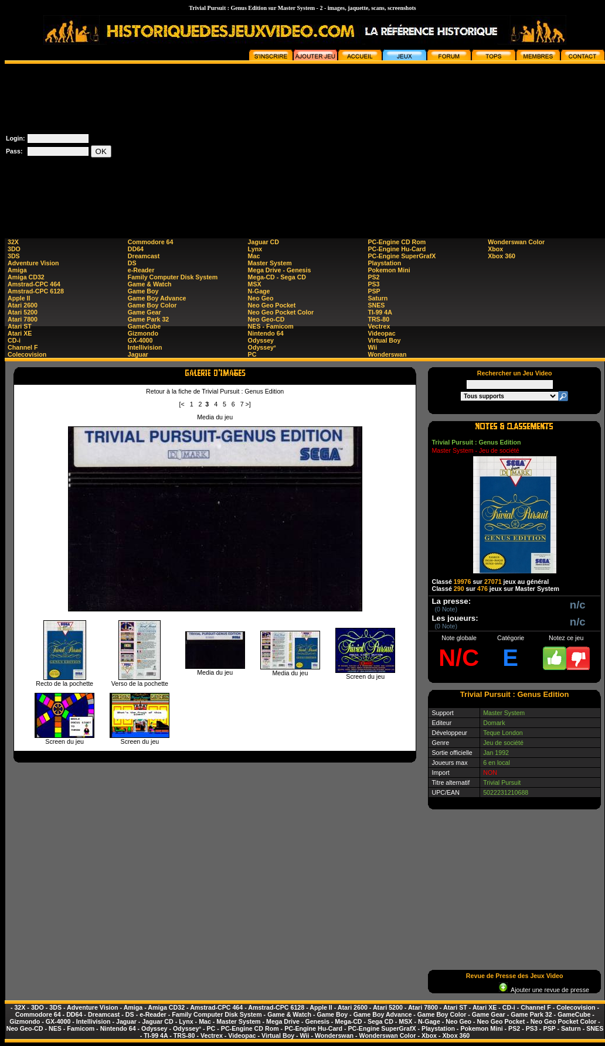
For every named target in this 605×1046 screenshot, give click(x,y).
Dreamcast (144, 255)
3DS (14, 255)
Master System (270, 262)
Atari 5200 (23, 312)
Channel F (23, 347)
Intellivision (145, 347)
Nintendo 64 (266, 333)
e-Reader (141, 270)
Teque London (503, 732)
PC (252, 354)
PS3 (373, 284)
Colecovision (27, 354)
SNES (376, 305)
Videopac (381, 333)
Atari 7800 (23, 319)
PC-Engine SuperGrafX (402, 255)
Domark (494, 722)
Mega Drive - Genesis (279, 270)
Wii (372, 347)
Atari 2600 (23, 305)
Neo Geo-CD (266, 319)
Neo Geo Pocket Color (281, 312)
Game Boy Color (152, 305)
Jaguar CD (263, 241)
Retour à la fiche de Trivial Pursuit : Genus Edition (215, 391)
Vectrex (379, 326)
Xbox (495, 248)
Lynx (255, 248)
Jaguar (138, 354)
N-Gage (259, 291)
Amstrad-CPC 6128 (36, 291)
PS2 (373, 277)
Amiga (17, 270)
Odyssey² (262, 347)
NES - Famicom (271, 326)
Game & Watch (150, 284)
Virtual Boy (384, 340)
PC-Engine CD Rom (397, 241)
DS (132, 262)
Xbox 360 (501, 255)
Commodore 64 (151, 241)
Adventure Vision (33, 262)
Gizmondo (143, 333)
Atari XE (20, 333)
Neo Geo (261, 298)
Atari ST (20, 326)
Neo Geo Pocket (272, 305)
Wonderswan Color (516, 241)
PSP (374, 291)
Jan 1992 (496, 752)
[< (182, 404)
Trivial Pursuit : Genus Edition (476, 442)
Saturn (378, 298)
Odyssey (261, 340)
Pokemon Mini (389, 270)
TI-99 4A (380, 312)
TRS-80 (378, 319)
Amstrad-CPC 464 (34, 284)
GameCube (144, 326)
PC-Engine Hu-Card (397, 248)
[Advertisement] (469, 146)
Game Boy (143, 291)
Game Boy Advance (157, 298)
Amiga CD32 (26, 277)
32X (13, 241)
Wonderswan (387, 354)
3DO (14, 248)
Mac (254, 255)
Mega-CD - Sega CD (277, 277)
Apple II (19, 298)
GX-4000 (140, 340)
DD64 (136, 248)
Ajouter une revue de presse (544, 989)
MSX (254, 284)
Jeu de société (503, 742)
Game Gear (144, 312)
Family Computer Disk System (172, 277)
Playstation (384, 262)
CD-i (14, 340)
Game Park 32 (148, 319)
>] (248, 404)
